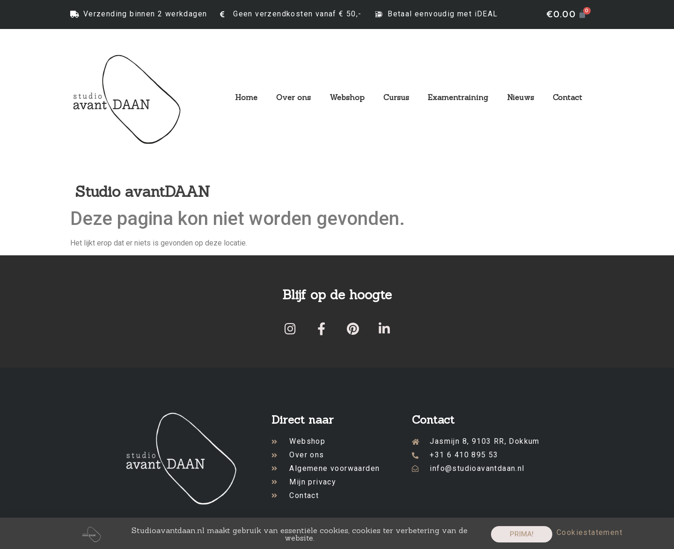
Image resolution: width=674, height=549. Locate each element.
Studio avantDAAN (142, 191)
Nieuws (520, 97)
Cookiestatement (590, 536)
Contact (567, 97)
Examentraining (458, 97)
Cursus (396, 97)
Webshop (347, 97)
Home (246, 97)
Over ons (293, 97)
